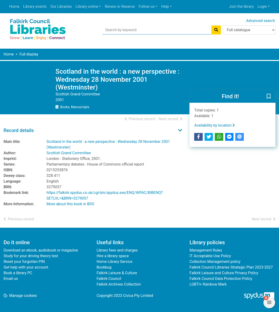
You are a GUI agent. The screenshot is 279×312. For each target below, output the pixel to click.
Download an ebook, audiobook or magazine (41, 250)
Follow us (146, 6)
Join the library (241, 6)
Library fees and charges (117, 250)
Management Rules (205, 250)
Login (262, 6)
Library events (35, 6)
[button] (268, 97)
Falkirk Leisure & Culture (117, 273)
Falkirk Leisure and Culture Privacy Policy (223, 273)
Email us (11, 278)
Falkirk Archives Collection (119, 284)
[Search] (216, 30)
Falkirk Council (109, 278)
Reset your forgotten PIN (24, 261)
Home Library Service (114, 261)
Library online (87, 6)
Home (14, 6)
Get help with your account (26, 267)
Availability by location (214, 125)
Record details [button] (19, 130)
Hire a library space (113, 256)
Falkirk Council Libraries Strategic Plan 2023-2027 (231, 267)
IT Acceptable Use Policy (210, 256)
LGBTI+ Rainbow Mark (208, 284)
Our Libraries (61, 6)
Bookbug (104, 267)
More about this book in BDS (70, 204)
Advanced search (260, 20)
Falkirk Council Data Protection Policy (220, 278)
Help (165, 6)
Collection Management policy (214, 261)
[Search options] (249, 30)
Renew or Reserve (120, 6)
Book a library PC (18, 273)
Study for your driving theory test (31, 256)
